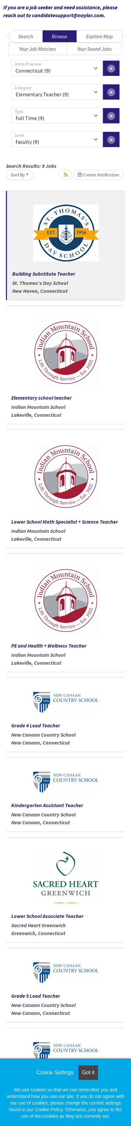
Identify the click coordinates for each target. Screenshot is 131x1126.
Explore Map (99, 36)
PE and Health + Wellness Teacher (48, 645)
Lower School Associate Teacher (47, 916)
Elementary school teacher (41, 397)
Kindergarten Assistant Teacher (47, 805)
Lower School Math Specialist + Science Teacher (64, 521)
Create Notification (98, 175)
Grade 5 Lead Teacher (35, 995)
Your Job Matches (37, 49)
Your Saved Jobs (94, 49)
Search (25, 36)
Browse (59, 36)
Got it (88, 1072)
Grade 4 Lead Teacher (35, 725)
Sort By (18, 175)
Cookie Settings (54, 1072)
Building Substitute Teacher (43, 273)
